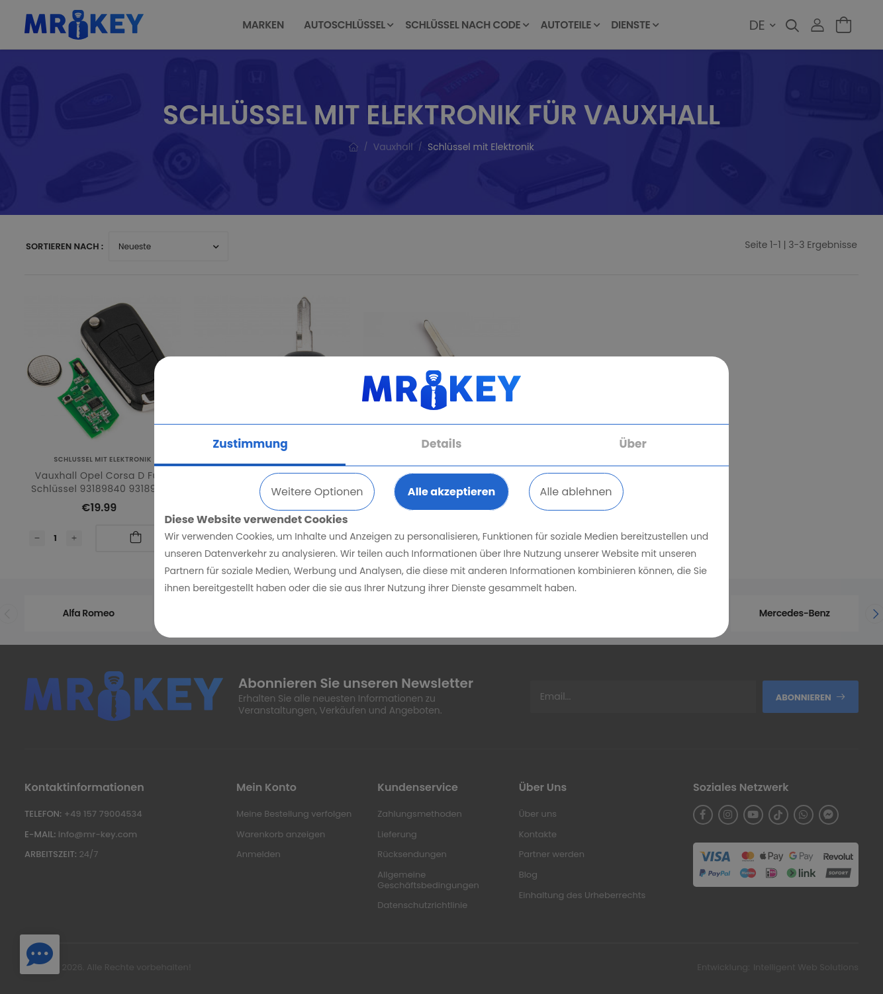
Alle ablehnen (576, 491)
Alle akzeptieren (451, 491)
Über (632, 444)
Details (442, 444)
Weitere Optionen (317, 491)
